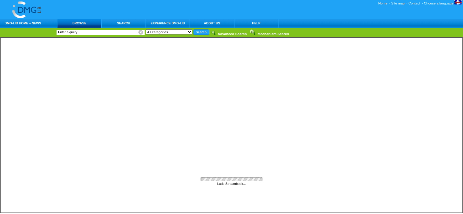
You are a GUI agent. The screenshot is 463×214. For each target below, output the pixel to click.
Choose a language (443, 3)
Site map (398, 3)
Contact (414, 3)
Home (382, 3)
